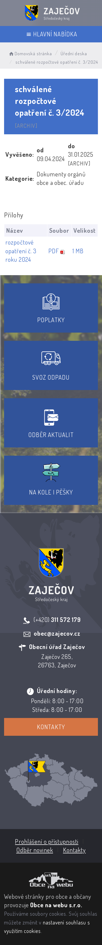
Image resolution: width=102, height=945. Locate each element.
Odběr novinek (34, 850)
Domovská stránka (30, 53)
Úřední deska (74, 53)
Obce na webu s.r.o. (56, 905)
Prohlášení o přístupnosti (46, 841)
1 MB (78, 251)
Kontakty (51, 727)
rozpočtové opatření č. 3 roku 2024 (20, 250)
